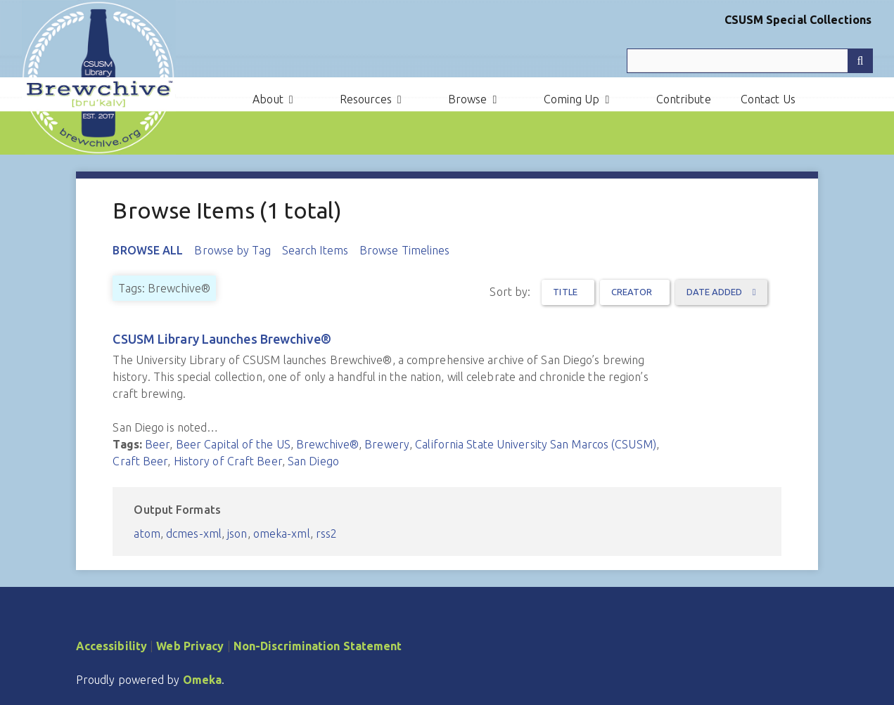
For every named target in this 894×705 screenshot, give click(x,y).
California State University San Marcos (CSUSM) (535, 444)
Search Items (315, 250)
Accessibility (111, 646)
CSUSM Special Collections (798, 19)
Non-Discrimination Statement (318, 646)
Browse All (148, 250)
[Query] (750, 60)
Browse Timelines (404, 250)
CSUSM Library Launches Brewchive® (222, 339)
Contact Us (768, 99)
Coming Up (572, 99)
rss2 (326, 533)
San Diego (313, 461)
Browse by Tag (232, 250)
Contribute (683, 99)
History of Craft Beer (228, 461)
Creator (632, 292)
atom (147, 533)
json (237, 533)
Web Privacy (190, 646)
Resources (366, 99)
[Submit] (860, 60)
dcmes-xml (194, 533)
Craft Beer (140, 461)
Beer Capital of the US (233, 444)
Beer (157, 444)
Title (565, 292)
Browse (467, 99)
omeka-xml (281, 533)
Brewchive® (327, 444)
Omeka (202, 679)
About (268, 99)
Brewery (386, 444)
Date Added (716, 292)
